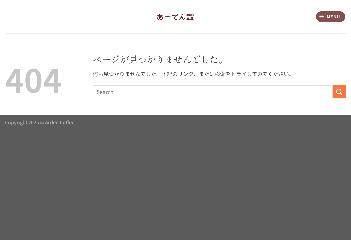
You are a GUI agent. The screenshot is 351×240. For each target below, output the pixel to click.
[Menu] (331, 16)
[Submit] (339, 91)
